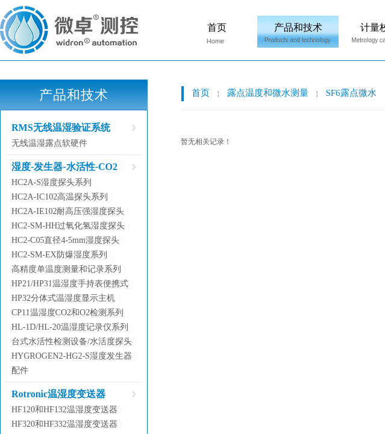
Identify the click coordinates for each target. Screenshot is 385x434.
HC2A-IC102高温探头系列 (59, 196)
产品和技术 (298, 27)
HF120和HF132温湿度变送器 (64, 409)
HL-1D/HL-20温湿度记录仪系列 (69, 327)
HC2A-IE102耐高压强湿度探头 (67, 211)
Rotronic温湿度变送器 (58, 394)
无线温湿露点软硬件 (49, 143)
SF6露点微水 (350, 93)
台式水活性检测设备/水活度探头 (71, 341)
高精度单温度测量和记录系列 (66, 269)
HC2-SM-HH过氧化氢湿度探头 (68, 225)
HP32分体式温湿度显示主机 (63, 298)
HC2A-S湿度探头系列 (51, 182)
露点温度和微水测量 (267, 93)
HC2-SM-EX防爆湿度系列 (59, 254)
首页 (217, 27)
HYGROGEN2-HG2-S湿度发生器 (71, 355)
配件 (19, 370)
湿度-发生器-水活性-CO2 (64, 167)
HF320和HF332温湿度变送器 (64, 424)
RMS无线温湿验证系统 (60, 127)
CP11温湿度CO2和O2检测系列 (67, 312)
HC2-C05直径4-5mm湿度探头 (65, 240)
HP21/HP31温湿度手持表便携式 (69, 283)
